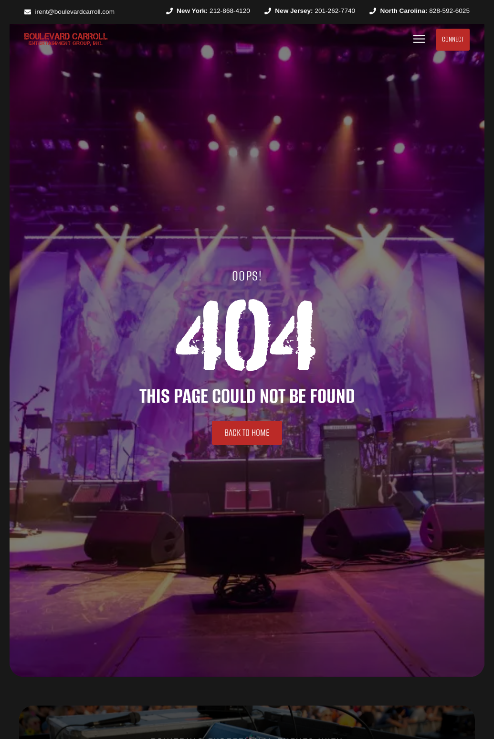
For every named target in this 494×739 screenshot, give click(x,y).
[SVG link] (66, 39)
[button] (419, 39)
